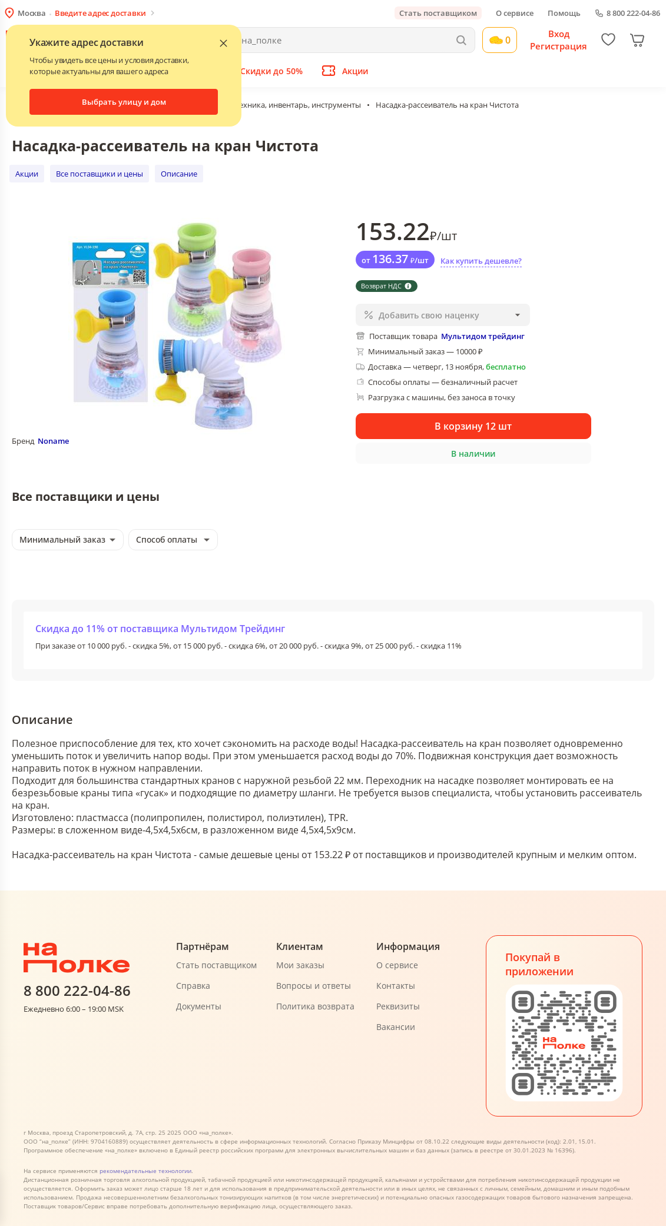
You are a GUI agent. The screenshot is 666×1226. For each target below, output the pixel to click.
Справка (193, 985)
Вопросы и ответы (313, 985)
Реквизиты (398, 1006)
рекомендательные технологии (145, 1171)
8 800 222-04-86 (633, 13)
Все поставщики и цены (99, 173)
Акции (26, 173)
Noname (53, 441)
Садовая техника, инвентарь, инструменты (282, 104)
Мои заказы (300, 965)
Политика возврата (315, 1006)
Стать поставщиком (438, 13)
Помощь (564, 13)
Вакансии (395, 1026)
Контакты (395, 985)
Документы (198, 1006)
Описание (179, 173)
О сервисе (515, 13)
